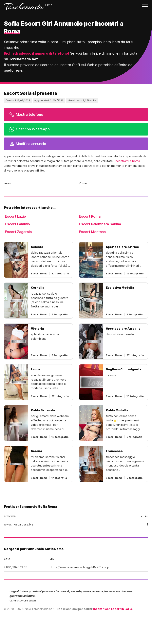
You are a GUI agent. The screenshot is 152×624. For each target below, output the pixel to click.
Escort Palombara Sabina (100, 224)
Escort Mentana (92, 232)
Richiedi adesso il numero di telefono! (36, 53)
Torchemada (24, 6)
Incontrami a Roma (127, 161)
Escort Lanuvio (17, 224)
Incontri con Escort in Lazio (112, 609)
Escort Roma (90, 216)
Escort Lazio (15, 216)
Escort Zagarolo (18, 232)
